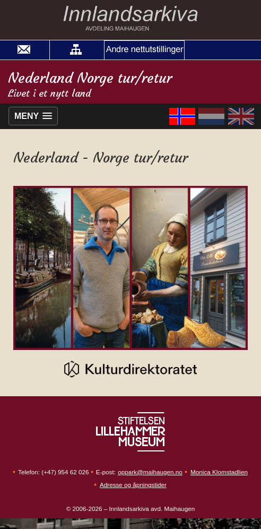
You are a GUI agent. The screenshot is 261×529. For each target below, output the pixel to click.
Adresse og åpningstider (133, 484)
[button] (75, 49)
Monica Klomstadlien (219, 471)
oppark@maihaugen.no (150, 471)
